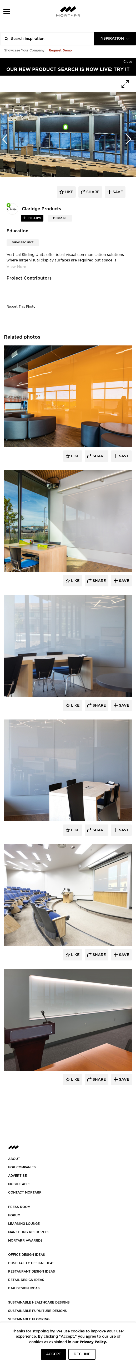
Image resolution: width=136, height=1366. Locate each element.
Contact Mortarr (25, 1192)
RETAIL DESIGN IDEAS (26, 1279)
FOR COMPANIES (22, 1167)
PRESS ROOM (19, 1207)
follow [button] (34, 218)
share (92, 192)
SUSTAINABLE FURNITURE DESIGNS (37, 1310)
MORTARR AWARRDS (25, 1240)
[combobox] (115, 38)
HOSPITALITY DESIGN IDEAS (31, 1263)
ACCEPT (53, 1354)
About (14, 1158)
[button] (7, 11)
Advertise (17, 1175)
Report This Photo (21, 306)
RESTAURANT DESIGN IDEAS (31, 1271)
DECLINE (82, 1354)
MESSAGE (60, 218)
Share (99, 456)
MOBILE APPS (19, 1184)
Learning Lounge (24, 1223)
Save (123, 456)
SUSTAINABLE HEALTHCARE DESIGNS (39, 1302)
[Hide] (127, 60)
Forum (14, 1215)
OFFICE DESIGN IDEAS (26, 1254)
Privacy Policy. (93, 1342)
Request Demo (60, 50)
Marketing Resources (28, 1232)
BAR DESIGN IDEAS (24, 1288)
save (117, 192)
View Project (22, 242)
